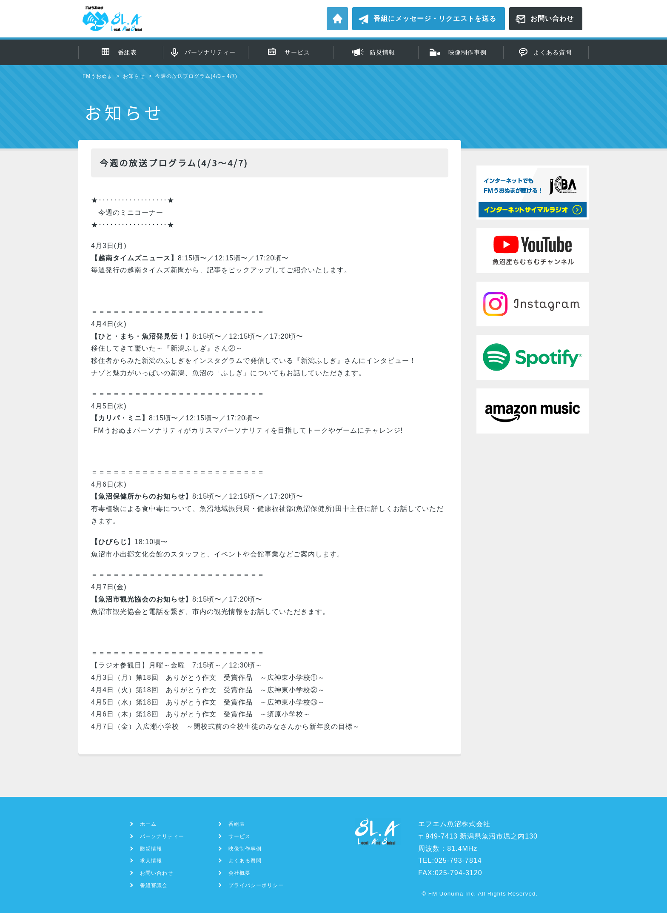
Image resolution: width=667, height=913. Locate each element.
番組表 (127, 52)
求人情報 (151, 861)
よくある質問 (552, 52)
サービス (297, 52)
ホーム (337, 18)
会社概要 (239, 873)
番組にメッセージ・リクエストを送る (434, 18)
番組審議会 (154, 885)
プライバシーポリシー (256, 885)
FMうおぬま (98, 76)
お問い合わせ (552, 18)
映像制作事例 (467, 52)
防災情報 (382, 52)
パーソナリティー (210, 52)
